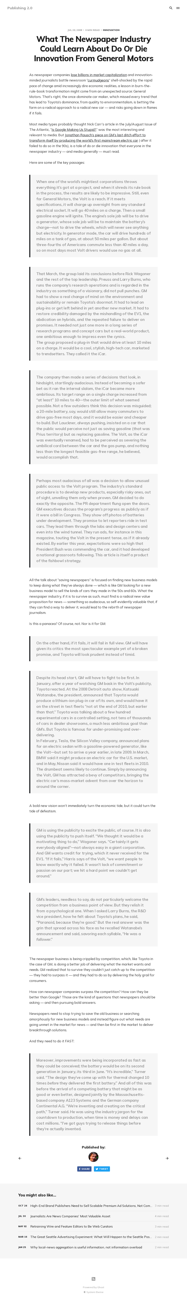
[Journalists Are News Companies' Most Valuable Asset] (93, 1216)
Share (84, 1169)
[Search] (171, 8)
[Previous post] (21, 1158)
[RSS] (93, 1279)
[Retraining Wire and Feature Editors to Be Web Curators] (93, 1226)
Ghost (100, 1287)
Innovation (111, 30)
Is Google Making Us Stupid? (74, 129)
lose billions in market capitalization (99, 75)
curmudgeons (98, 80)
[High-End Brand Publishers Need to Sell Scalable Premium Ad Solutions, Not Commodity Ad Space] (93, 1206)
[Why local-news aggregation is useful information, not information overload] (93, 1247)
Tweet (102, 1169)
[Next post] (166, 1158)
